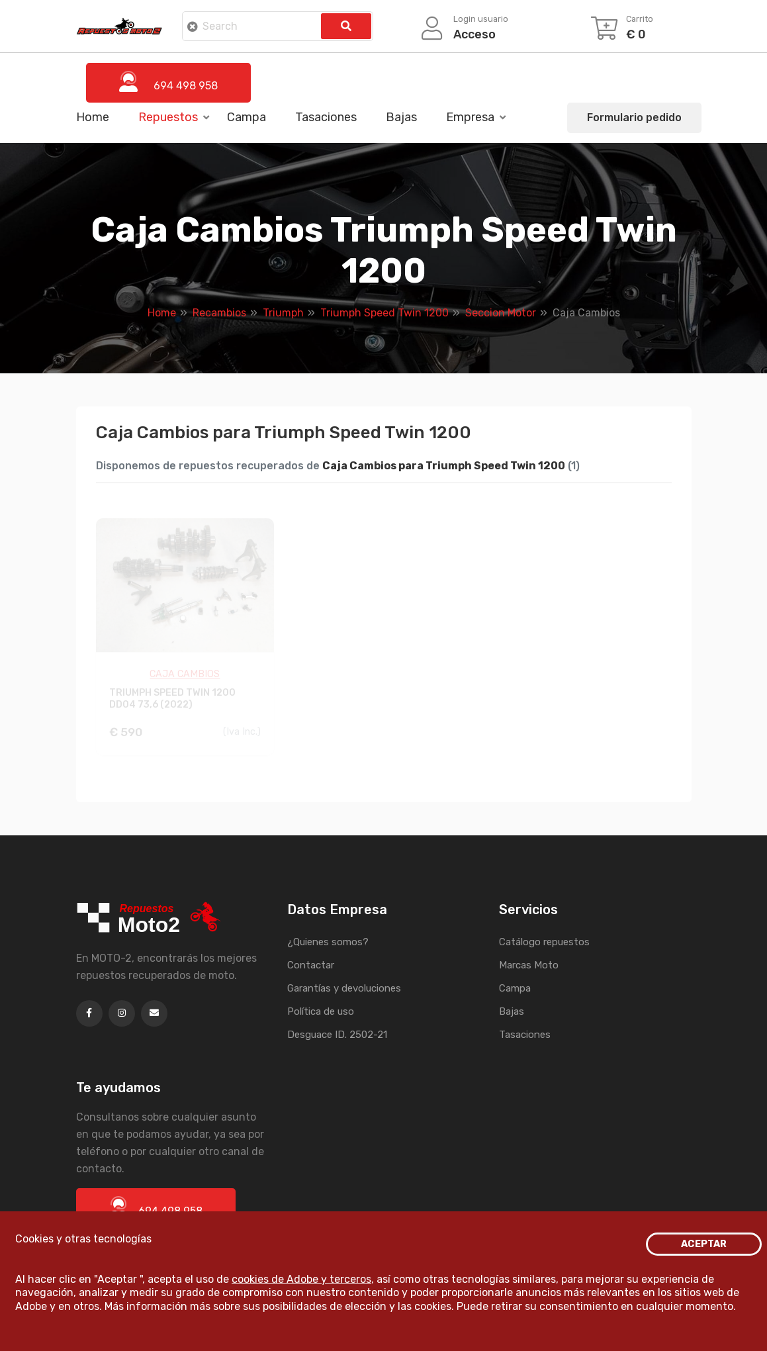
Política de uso (320, 1011)
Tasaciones (326, 117)
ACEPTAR (704, 1244)
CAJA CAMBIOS (185, 676)
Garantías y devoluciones (344, 988)
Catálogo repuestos (544, 942)
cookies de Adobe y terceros (301, 1279)
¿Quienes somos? (328, 942)
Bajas (401, 117)
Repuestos (168, 117)
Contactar (310, 965)
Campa (246, 117)
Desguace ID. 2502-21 (337, 1035)
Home (92, 117)
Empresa (470, 117)
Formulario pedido (634, 117)
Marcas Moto (529, 965)
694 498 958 (156, 1206)
